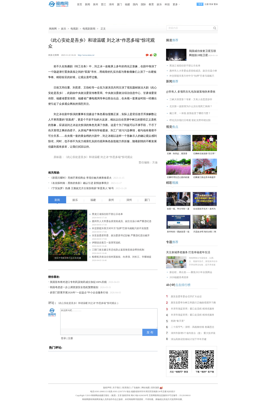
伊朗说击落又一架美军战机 (106, 242)
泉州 (95, 4)
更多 (175, 4)
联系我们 (126, 387)
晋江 (103, 4)
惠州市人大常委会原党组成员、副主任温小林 (193, 70)
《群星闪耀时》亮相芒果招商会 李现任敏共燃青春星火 (81, 177)
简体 (211, 4)
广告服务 (136, 387)
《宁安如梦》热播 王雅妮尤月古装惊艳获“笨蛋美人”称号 (82, 188)
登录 (63, 338)
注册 (207, 4)
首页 (79, 4)
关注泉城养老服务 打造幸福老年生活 (188, 252)
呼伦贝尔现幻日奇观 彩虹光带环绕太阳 (190, 120)
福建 (127, 4)
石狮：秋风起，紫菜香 (177, 153)
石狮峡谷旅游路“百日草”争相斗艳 (204, 153)
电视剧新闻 (89, 28)
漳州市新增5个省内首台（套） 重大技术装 (193, 333)
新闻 (87, 4)
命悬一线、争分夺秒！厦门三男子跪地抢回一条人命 (178, 209)
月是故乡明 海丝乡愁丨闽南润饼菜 (204, 231)
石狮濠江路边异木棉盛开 (204, 177)
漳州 (111, 4)
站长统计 (171, 391)
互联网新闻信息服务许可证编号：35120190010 (170, 395)
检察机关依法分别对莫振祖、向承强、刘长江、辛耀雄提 (121, 257)
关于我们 (117, 387)
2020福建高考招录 (178, 277)
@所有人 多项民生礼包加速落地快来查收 (190, 91)
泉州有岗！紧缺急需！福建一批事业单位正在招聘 (178, 231)
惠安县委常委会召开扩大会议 (186, 296)
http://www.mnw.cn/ (86, 55)
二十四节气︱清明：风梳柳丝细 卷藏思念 (192, 327)
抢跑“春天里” (178, 321)
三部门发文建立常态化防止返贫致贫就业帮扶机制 (118, 249)
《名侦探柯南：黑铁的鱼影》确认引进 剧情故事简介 (79, 183)
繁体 (216, 4)
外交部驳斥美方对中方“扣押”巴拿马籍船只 (191, 76)
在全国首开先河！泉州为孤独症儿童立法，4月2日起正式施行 (204, 209)
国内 (135, 4)
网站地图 (145, 387)
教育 (151, 4)
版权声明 (107, 387)
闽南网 (53, 28)
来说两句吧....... (109, 318)
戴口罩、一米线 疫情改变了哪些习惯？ (190, 113)
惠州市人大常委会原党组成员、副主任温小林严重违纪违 (121, 221)
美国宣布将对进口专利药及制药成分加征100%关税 (78, 282)
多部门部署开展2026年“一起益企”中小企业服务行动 (79, 292)
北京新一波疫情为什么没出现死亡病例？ (190, 106)
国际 (143, 4)
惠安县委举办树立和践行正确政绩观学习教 (193, 302)
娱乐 (159, 4)
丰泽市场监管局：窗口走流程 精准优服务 (192, 308)
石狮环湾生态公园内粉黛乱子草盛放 (178, 177)
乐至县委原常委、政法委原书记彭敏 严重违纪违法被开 (121, 235)
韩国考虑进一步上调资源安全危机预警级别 (74, 287)
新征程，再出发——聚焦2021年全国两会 (190, 272)
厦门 (119, 4)
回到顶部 (155, 387)
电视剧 (74, 28)
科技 (167, 4)
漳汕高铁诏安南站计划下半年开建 (188, 339)
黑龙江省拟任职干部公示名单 (107, 214)
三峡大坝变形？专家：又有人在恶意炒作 (190, 99)
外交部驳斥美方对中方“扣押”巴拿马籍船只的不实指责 (120, 228)
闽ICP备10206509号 (139, 395)
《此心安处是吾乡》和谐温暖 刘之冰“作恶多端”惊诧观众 (87, 303)
